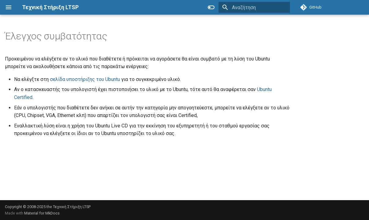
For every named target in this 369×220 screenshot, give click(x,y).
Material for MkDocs (42, 213)
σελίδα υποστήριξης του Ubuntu (85, 79)
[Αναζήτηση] (254, 7)
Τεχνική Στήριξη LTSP (72, 206)
